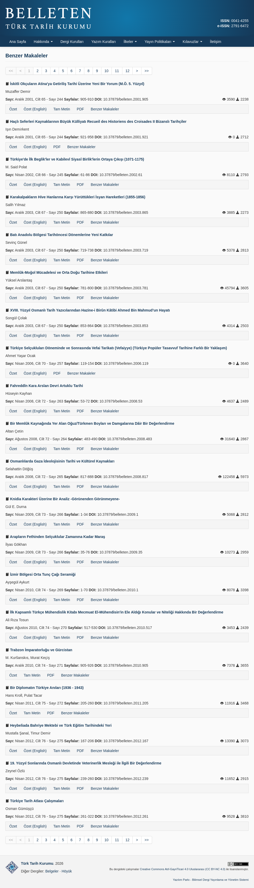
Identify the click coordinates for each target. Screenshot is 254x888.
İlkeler (130, 42)
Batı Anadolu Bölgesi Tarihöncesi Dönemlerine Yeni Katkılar (59, 235)
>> (147, 71)
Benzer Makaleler (105, 109)
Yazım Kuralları (103, 42)
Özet (13, 109)
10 (106, 71)
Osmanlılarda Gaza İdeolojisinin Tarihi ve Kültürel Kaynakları (59, 461)
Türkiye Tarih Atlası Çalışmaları (34, 801)
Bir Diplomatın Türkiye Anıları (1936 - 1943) (44, 688)
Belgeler (51, 871)
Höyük (67, 871)
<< (11, 71)
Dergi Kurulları (72, 42)
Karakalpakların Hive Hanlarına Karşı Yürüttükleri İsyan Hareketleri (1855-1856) (75, 197)
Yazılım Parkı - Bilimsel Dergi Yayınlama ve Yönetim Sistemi (211, 879)
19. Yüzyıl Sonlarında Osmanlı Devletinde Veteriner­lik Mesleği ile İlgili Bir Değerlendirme (83, 763)
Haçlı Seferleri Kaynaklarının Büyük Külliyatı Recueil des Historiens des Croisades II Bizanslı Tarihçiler (95, 121)
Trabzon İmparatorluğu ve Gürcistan (38, 650)
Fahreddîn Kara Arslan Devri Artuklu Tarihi (44, 386)
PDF (80, 109)
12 (127, 71)
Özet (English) (35, 109)
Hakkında (43, 42)
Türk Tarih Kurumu (37, 863)
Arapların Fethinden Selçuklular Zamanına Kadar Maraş (55, 537)
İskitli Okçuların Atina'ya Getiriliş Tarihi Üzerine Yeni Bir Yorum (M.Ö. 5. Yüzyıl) (74, 84)
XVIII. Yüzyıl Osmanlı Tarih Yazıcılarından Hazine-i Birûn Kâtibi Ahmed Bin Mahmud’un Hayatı (87, 310)
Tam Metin (61, 109)
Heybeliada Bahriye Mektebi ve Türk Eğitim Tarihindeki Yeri (58, 725)
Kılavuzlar (192, 42)
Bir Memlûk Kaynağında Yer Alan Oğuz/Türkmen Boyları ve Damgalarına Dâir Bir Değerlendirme (89, 423)
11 (117, 71)
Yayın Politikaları (160, 42)
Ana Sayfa (17, 42)
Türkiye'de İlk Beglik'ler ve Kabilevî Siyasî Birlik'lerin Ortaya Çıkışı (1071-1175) (74, 159)
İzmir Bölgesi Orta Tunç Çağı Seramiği (40, 574)
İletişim (215, 42)
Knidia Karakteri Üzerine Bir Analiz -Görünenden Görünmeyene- (62, 499)
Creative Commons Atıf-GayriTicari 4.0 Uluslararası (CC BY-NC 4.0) (183, 869)
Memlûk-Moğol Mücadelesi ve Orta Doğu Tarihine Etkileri (56, 272)
